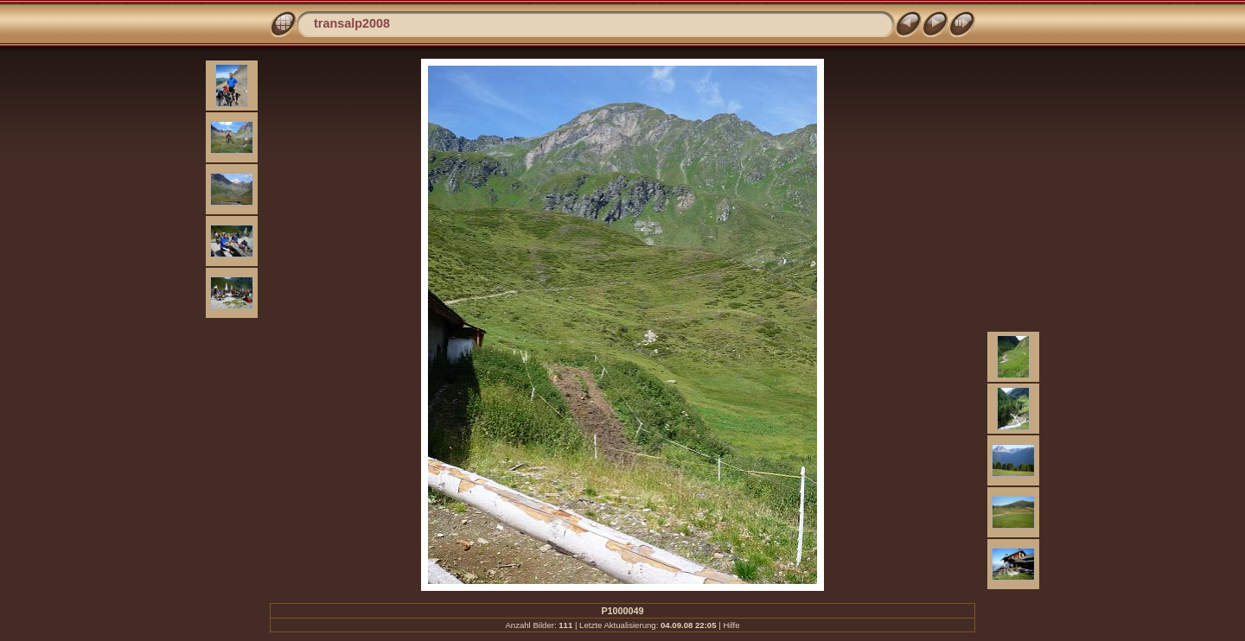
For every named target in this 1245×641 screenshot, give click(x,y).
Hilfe (731, 625)
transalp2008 (352, 23)
